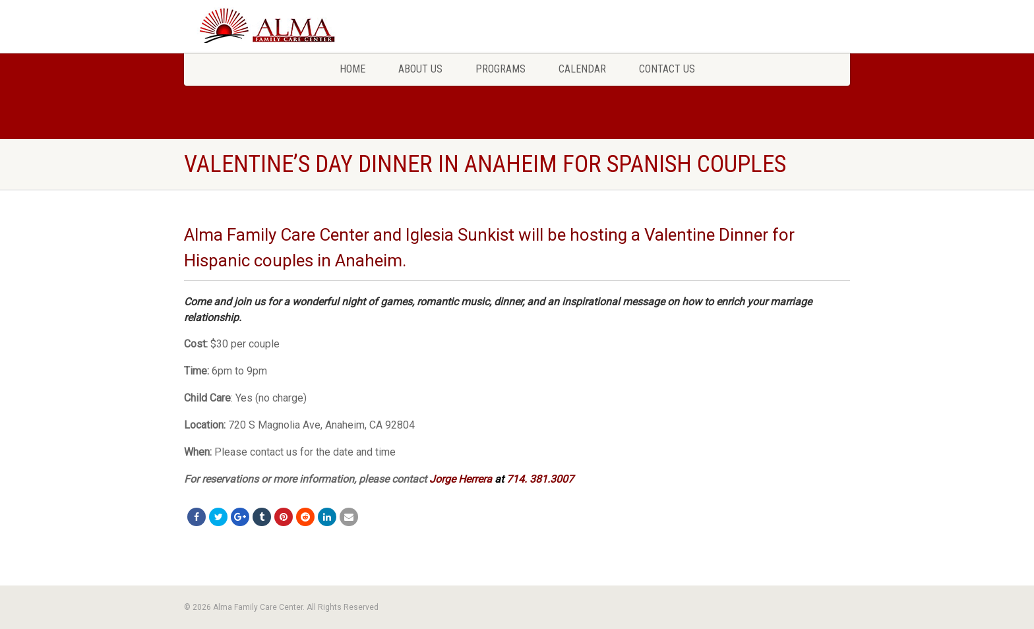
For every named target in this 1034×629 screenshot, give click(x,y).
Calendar (582, 69)
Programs (500, 69)
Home (352, 69)
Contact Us (667, 69)
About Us (420, 69)
